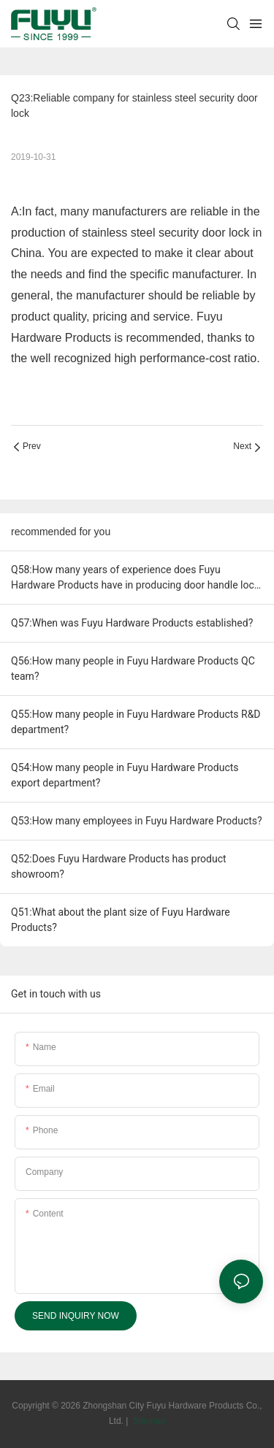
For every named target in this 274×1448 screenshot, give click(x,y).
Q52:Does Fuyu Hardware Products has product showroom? (119, 866)
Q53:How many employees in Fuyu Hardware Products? (136, 821)
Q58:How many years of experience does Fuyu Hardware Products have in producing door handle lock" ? (136, 578)
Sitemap (148, 1421)
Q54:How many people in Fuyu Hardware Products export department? (125, 775)
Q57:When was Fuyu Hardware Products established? (132, 623)
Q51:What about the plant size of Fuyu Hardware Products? (120, 919)
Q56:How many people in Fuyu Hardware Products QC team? (133, 668)
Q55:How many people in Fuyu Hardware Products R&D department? (136, 721)
